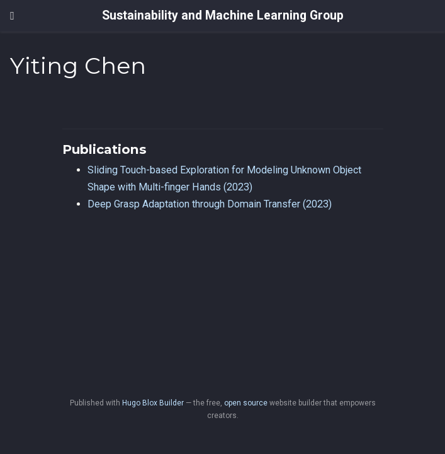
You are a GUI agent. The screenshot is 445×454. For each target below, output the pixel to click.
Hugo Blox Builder (153, 403)
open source (246, 403)
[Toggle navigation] (12, 16)
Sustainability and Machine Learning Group (223, 15)
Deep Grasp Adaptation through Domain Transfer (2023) (209, 204)
